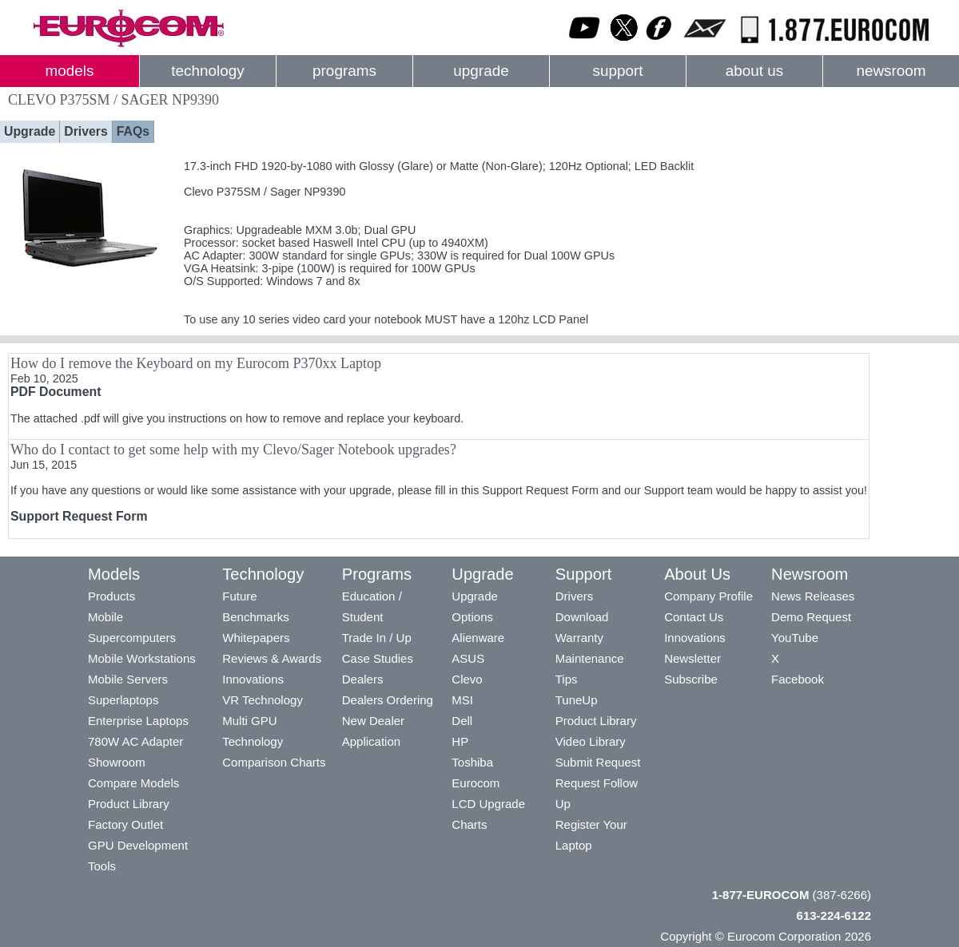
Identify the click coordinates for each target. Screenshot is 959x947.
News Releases (812, 596)
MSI (462, 700)
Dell (462, 720)
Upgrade (29, 131)
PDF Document (55, 391)
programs (344, 70)
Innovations (253, 679)
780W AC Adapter (135, 741)
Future (239, 596)
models (70, 70)
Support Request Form (78, 516)
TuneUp (576, 700)
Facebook (797, 679)
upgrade (480, 70)
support (617, 70)
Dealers (363, 679)
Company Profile (708, 596)
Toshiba (472, 762)
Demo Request (811, 617)
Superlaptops (123, 700)
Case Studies (377, 658)
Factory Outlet (125, 824)
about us (755, 70)
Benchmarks (255, 617)
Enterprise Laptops (138, 720)
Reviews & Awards (271, 658)
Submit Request (598, 762)
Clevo (467, 679)
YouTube (794, 637)
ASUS (468, 658)
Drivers (86, 131)
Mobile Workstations (142, 658)
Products (111, 596)
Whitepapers (255, 637)
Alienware (478, 637)
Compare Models (133, 783)
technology (207, 70)
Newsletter (692, 658)
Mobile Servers (128, 679)
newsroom (890, 70)
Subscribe (691, 679)
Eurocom (475, 783)
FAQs (133, 131)
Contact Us (693, 617)
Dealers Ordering (387, 700)
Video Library (590, 741)
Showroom (116, 762)
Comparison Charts (273, 762)
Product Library (128, 803)
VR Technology (262, 700)
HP (460, 741)
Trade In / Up (377, 637)
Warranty (579, 637)
